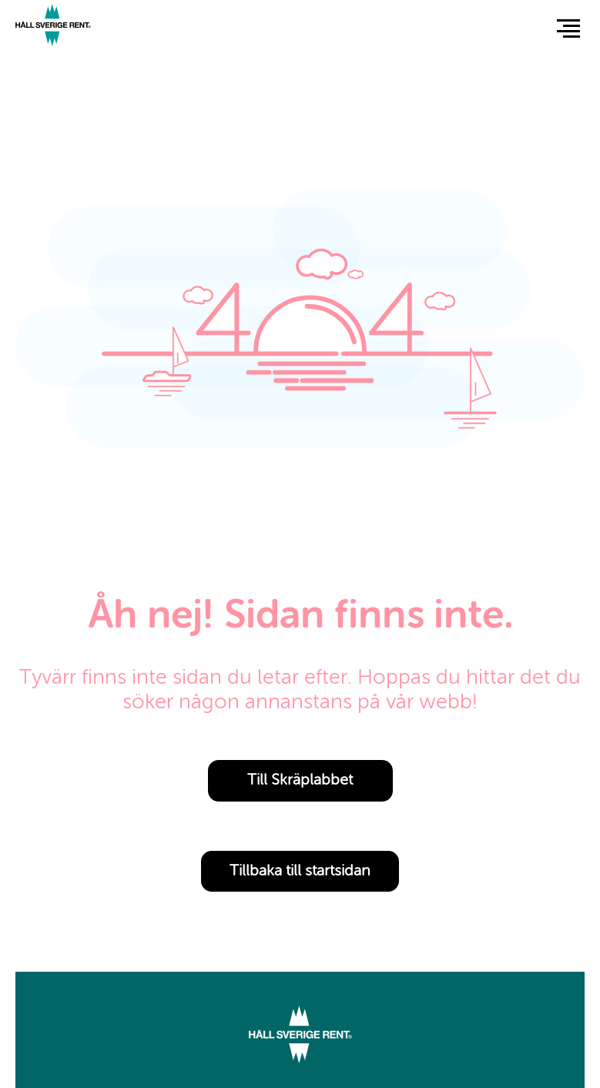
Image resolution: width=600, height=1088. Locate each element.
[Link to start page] (53, 27)
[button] (568, 27)
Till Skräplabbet (300, 780)
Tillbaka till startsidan (300, 871)
